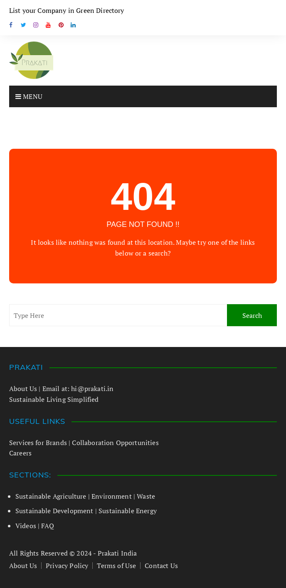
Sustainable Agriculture (50, 496)
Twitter (23, 25)
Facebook (11, 25)
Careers (20, 453)
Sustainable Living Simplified (54, 399)
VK (61, 25)
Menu (28, 96)
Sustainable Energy (128, 510)
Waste (146, 496)
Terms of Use (116, 565)
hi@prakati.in (92, 388)
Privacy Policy (67, 565)
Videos (25, 525)
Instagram (36, 25)
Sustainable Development (54, 510)
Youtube (48, 25)
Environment (111, 496)
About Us (23, 388)
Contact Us (161, 565)
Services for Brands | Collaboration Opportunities (84, 442)
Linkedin (73, 25)
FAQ (47, 525)
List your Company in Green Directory (66, 10)
